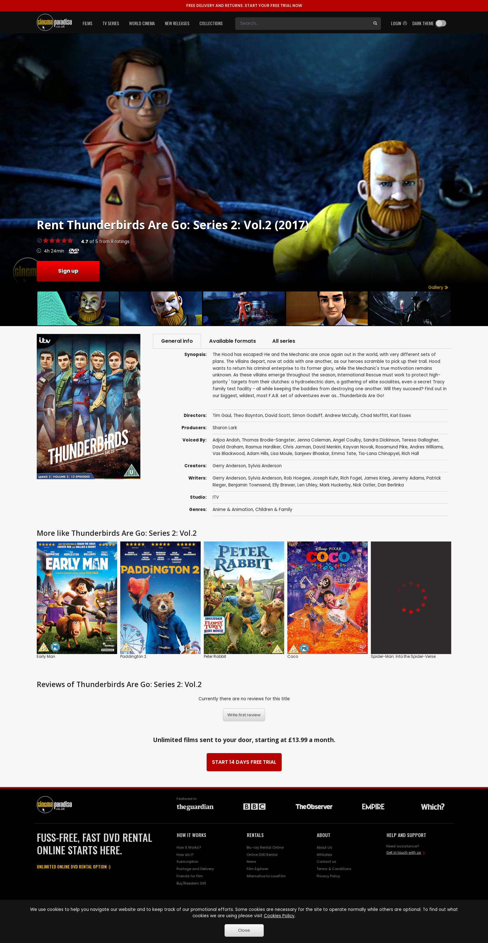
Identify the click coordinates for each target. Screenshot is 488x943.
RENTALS (255, 834)
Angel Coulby (347, 440)
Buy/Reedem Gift (191, 883)
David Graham (228, 447)
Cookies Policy (279, 916)
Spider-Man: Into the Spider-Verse (403, 656)
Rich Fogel (351, 478)
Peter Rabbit (215, 656)
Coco (292, 656)
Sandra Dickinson (381, 440)
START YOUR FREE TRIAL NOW (244, 5)
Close (244, 930)
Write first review (244, 715)
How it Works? (188, 847)
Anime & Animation (233, 510)
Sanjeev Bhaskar (312, 454)
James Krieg (377, 478)
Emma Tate (344, 454)
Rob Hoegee (297, 478)
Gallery (438, 288)
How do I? (184, 854)
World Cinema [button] (142, 23)
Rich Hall (410, 454)
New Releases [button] (177, 23)
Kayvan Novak (358, 447)
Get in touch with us (403, 852)
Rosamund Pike (392, 447)
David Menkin (327, 447)
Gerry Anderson (229, 466)
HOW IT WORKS (191, 834)
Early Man (46, 656)
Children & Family (273, 510)
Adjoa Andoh (226, 440)
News (251, 861)
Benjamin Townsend (249, 485)
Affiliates (324, 854)
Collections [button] (211, 23)
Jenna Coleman (314, 440)
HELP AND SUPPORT (406, 834)
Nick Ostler (364, 485)
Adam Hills (257, 454)
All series (283, 341)
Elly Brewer (284, 485)
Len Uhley (307, 485)
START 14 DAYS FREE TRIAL (244, 762)
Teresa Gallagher (420, 440)
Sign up (68, 271)
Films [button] (87, 23)
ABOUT (323, 834)
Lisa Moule (281, 454)
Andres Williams (426, 447)
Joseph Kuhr (325, 478)
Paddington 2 (133, 656)
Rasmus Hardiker (263, 447)
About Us (324, 847)
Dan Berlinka (391, 485)
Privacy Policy (328, 876)
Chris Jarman (297, 447)
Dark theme (423, 23)
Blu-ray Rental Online (265, 847)
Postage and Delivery (195, 868)
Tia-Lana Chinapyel (378, 454)
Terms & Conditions (334, 868)
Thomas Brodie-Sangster (268, 440)
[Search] (302, 23)
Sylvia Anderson (265, 466)
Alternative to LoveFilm (266, 876)
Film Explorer (257, 868)
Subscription (187, 861)
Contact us (326, 861)
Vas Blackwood (229, 454)
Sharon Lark (225, 428)
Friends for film (189, 876)
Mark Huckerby (335, 485)
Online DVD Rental (262, 854)
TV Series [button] (110, 23)
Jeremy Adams (408, 478)
